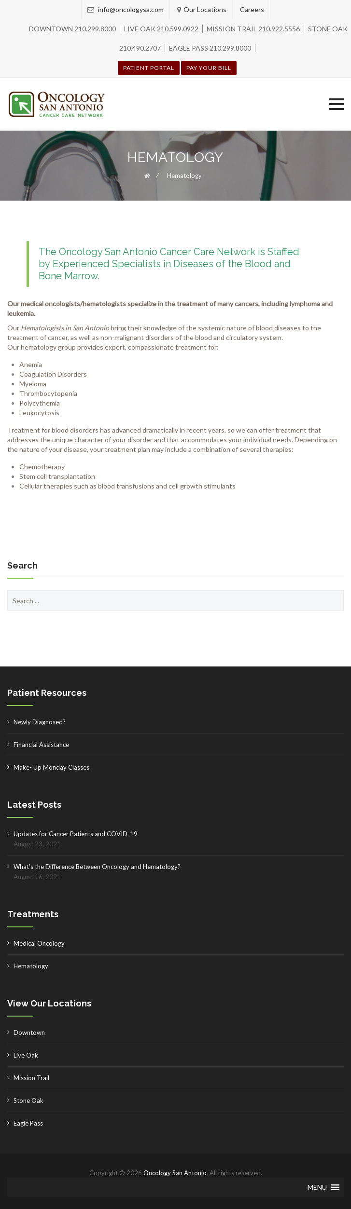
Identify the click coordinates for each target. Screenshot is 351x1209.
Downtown (29, 1032)
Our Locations (204, 9)
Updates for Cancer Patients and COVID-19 (76, 834)
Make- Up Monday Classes (51, 767)
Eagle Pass (28, 1123)
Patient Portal (148, 67)
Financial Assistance (41, 744)
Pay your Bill (208, 67)
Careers (252, 9)
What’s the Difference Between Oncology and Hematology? (97, 866)
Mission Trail (31, 1078)
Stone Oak (28, 1100)
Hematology (31, 966)
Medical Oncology (39, 943)
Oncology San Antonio (175, 1173)
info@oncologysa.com (130, 9)
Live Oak (26, 1055)
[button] (336, 104)
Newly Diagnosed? (40, 722)
